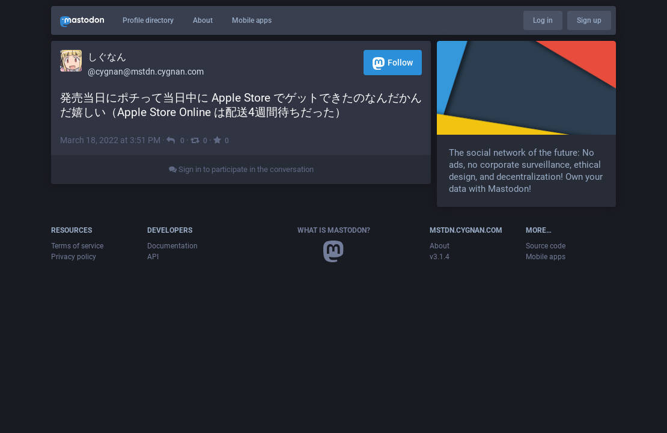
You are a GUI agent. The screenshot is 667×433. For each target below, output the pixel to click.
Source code (545, 246)
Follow (393, 63)
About (203, 20)
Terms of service (77, 246)
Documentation (172, 246)
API (153, 257)
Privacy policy (73, 257)
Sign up (589, 20)
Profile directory (148, 20)
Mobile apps (252, 20)
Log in (543, 20)
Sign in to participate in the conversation (241, 169)
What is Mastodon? (333, 230)
